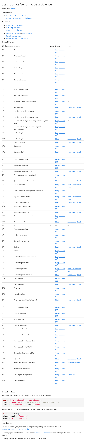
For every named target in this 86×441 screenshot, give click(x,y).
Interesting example (74, 362)
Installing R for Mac (13, 28)
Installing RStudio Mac (14, 30)
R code (79, 107)
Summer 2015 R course (42, 433)
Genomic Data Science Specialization (19, 18)
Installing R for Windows (14, 25)
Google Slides (60, 50)
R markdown (72, 107)
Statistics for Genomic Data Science (18, 16)
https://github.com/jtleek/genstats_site (15, 429)
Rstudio (9, 34)
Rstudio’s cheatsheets (13, 36)
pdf (56, 52)
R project (15, 34)
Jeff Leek (13, 9)
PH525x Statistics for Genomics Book (19, 38)
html (57, 107)
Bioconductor (27, 34)
